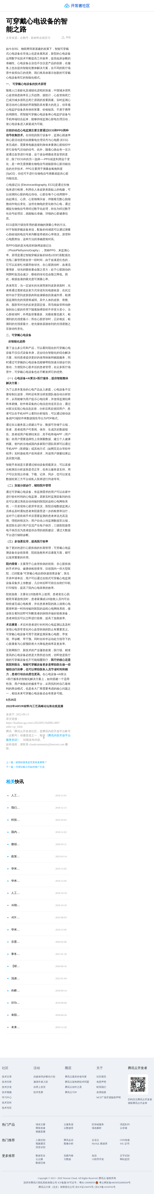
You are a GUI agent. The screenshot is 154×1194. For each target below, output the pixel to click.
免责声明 (101, 1081)
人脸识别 (40, 1140)
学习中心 (7, 1097)
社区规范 (101, 1076)
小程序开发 (98, 1159)
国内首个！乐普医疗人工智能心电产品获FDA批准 (15, 832)
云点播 (39, 1159)
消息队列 (125, 1124)
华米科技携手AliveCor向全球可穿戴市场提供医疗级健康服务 (15, 929)
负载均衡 (68, 1155)
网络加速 (40, 1128)
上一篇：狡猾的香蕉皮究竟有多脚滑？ (26, 762)
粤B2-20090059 (87, 1182)
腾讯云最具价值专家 (76, 1076)
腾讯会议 (68, 1140)
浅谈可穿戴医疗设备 (15, 978)
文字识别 (125, 1155)
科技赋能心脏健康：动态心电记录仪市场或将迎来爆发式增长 (15, 819)
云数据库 (68, 1128)
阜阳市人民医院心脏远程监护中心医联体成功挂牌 (15, 1014)
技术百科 (7, 1102)
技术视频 (7, 1092)
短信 (94, 1155)
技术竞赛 (38, 1092)
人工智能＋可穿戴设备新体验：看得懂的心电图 (15, 795)
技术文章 (7, 1076)
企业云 (95, 1140)
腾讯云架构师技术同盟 (77, 1081)
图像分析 (68, 1143)
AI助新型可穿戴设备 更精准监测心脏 (15, 905)
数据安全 (40, 1155)
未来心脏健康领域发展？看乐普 (15, 1027)
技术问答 (7, 1081)
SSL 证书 (124, 1143)
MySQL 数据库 (99, 1143)
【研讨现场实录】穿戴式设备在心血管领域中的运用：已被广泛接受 (15, 966)
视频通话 (40, 1143)
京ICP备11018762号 (105, 1187)
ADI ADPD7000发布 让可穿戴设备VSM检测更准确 (15, 917)
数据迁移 (40, 1162)
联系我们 (101, 1087)
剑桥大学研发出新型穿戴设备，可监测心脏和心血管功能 (15, 990)
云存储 (123, 1128)
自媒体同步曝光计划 (44, 1076)
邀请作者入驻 (40, 1081)
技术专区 (7, 1107)
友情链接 (101, 1092)
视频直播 (40, 1131)
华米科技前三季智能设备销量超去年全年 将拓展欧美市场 (15, 868)
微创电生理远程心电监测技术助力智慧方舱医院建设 (15, 844)
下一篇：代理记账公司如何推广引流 (25, 767)
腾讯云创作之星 (73, 1087)
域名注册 (40, 1124)
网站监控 (125, 1159)
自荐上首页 (39, 1087)
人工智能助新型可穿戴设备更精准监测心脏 (15, 893)
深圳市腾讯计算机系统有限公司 (40, 1182)
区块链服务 (98, 1124)
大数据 (67, 1159)
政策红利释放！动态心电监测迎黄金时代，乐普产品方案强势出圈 (15, 856)
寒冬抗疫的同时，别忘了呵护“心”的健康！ (15, 953)
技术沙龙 (7, 1087)
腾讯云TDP (71, 1092)
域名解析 (96, 1128)
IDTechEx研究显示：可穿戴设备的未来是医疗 (15, 1002)
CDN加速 (125, 1140)
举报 (66, 37)
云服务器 (68, 1124)
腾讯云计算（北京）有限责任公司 (56, 1187)
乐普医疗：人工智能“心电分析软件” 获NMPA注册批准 (15, 941)
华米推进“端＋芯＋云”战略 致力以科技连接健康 (15, 880)
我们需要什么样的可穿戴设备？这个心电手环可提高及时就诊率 (15, 807)
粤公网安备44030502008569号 (115, 1182)
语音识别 (40, 1147)
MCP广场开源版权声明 (108, 1097)
